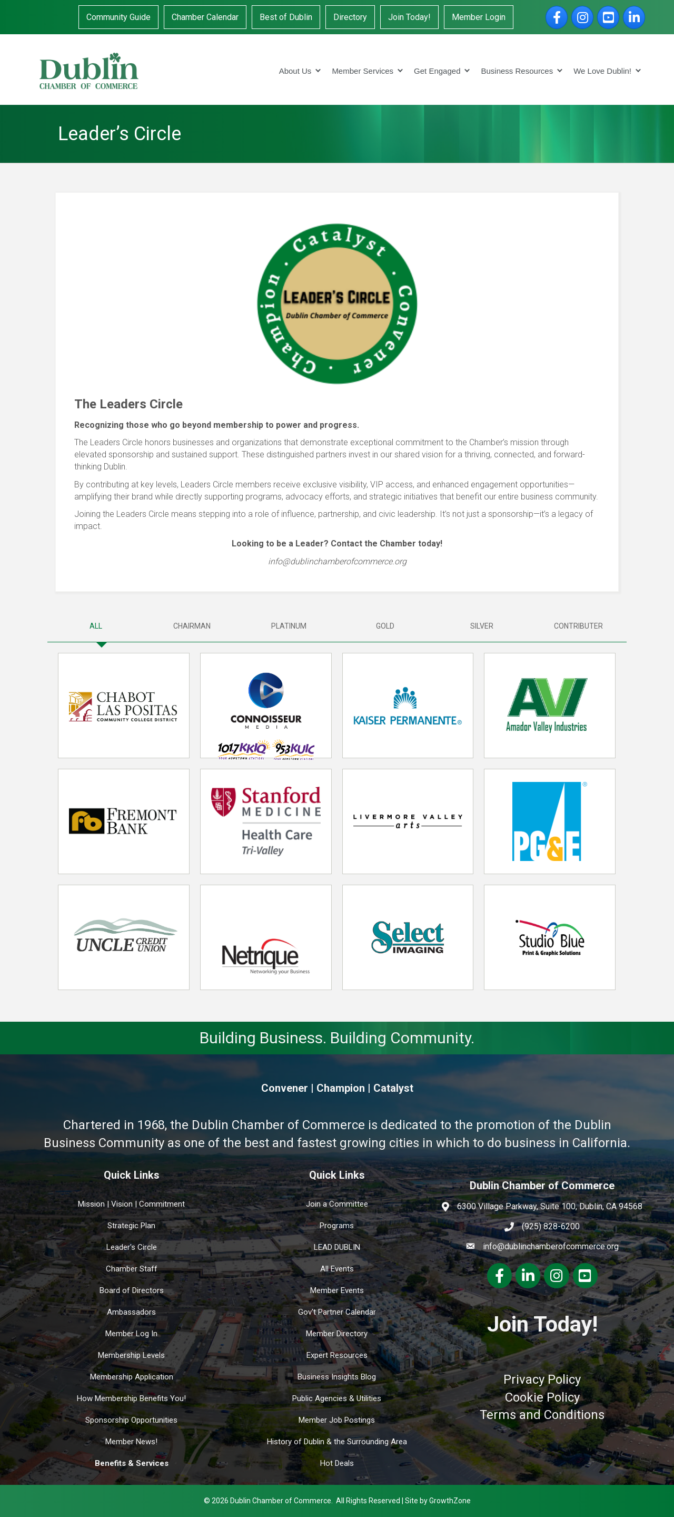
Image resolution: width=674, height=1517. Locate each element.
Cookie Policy (542, 1397)
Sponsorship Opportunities (131, 1420)
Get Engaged (437, 70)
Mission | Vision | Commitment (131, 1204)
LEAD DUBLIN (337, 1247)
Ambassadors (131, 1312)
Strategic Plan (131, 1225)
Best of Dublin (286, 17)
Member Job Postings (337, 1420)
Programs (337, 1225)
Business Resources (517, 70)
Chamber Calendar (205, 17)
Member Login (479, 17)
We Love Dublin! (602, 70)
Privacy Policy (542, 1379)
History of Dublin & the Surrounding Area (337, 1441)
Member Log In (131, 1333)
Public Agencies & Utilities (336, 1398)
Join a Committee (337, 1204)
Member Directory (337, 1333)
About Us (295, 70)
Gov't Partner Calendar (337, 1312)
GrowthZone (450, 1500)
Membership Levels (131, 1355)
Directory (350, 17)
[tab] (95, 626)
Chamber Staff (131, 1269)
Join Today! (409, 17)
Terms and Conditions (542, 1414)
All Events (337, 1269)
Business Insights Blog (337, 1377)
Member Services (362, 70)
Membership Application (131, 1377)
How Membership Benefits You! (131, 1398)
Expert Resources (337, 1355)
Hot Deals (337, 1463)
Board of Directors (132, 1290)
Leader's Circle (131, 1247)
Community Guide (118, 17)
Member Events (337, 1290)
